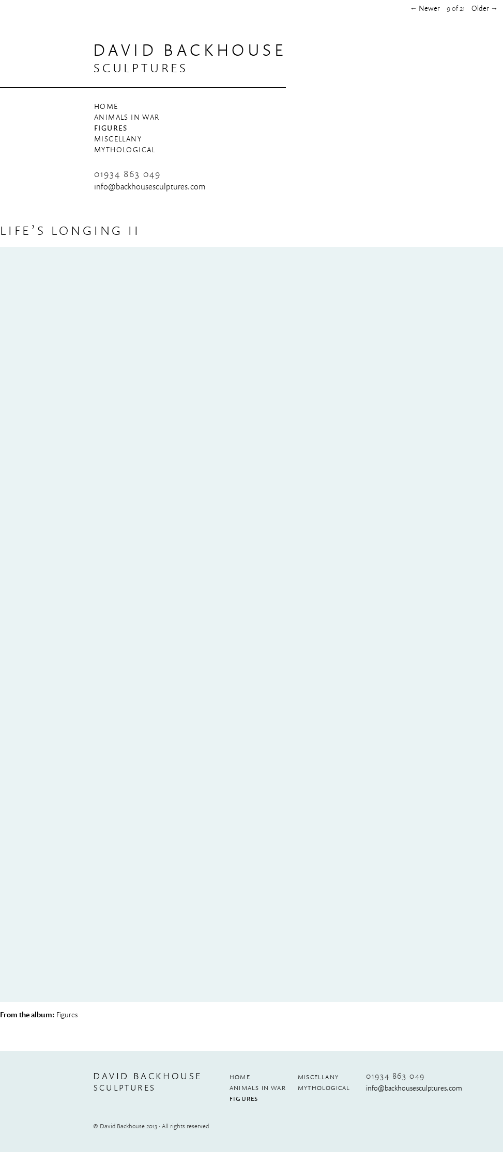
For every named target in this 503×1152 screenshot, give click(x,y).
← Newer (425, 8)
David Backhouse (189, 49)
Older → (484, 8)
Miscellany (118, 138)
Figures (111, 128)
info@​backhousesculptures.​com (149, 186)
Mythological (125, 149)
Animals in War (127, 117)
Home (106, 106)
